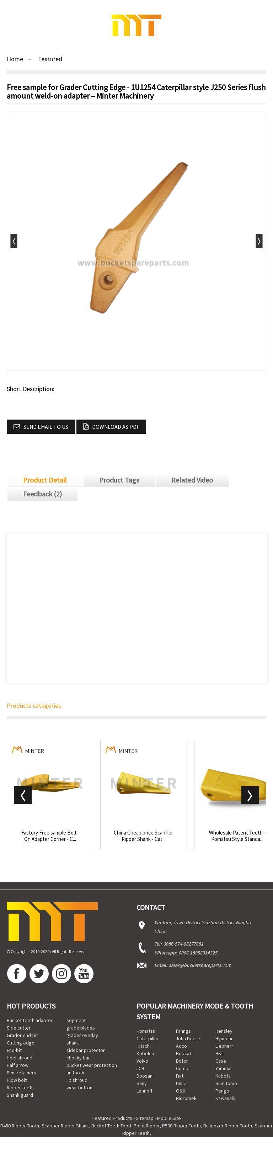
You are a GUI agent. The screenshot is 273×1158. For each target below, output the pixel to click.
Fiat (179, 1076)
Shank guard (20, 1095)
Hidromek (186, 1098)
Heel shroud (19, 1057)
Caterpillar (147, 1038)
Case (220, 1061)
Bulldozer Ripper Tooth (227, 1125)
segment (76, 1020)
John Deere (188, 1038)
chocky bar (78, 1057)
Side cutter (19, 1028)
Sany (141, 1083)
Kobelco (145, 1053)
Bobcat (183, 1053)
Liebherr (224, 1046)
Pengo (222, 1091)
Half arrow (17, 1065)
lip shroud (76, 1080)
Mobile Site (169, 1118)
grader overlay (82, 1035)
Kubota (223, 1076)
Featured (50, 59)
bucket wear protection (91, 1065)
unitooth (75, 1072)
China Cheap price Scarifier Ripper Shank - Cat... (143, 836)
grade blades (80, 1028)
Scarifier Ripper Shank (65, 1125)
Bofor (182, 1061)
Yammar (223, 1068)
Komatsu (145, 1031)
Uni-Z (181, 1083)
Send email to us (45, 426)
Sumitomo (226, 1083)
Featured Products (112, 1118)
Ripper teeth (20, 1087)
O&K (181, 1091)
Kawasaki (225, 1098)
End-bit (14, 1050)
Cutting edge (20, 1042)
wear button (79, 1087)
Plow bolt (17, 1080)
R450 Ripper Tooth (19, 1125)
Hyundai (223, 1038)
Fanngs (183, 1031)
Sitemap (145, 1118)
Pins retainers (21, 1072)
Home (15, 59)
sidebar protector (85, 1050)
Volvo (142, 1061)
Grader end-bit (22, 1035)
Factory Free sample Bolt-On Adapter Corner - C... (50, 836)
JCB (140, 1068)
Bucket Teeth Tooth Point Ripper (125, 1125)
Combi (182, 1068)
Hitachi (143, 1046)
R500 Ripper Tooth (181, 1125)
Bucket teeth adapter (30, 1020)
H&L (219, 1053)
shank (72, 1042)
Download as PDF (115, 426)
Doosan (144, 1076)
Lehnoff (144, 1091)
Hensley (223, 1031)
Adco (181, 1046)
